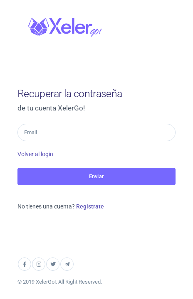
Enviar (96, 176)
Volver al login (35, 154)
